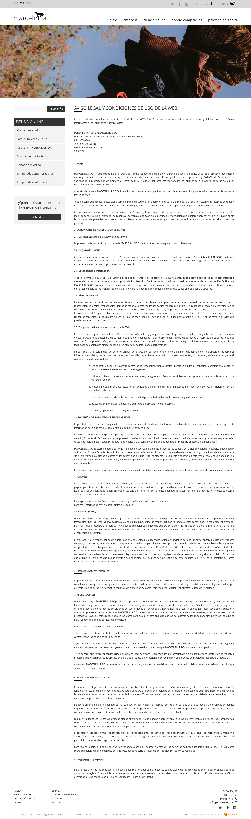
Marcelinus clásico (29, 130)
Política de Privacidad (97, 814)
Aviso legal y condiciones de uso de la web (60, 814)
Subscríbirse (39, 217)
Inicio (17, 790)
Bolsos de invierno (29, 165)
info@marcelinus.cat (221, 802)
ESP (22, 3)
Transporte (119, 814)
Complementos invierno (32, 156)
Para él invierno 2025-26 (32, 139)
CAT (16, 3)
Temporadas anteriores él (33, 182)
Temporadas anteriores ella (35, 173)
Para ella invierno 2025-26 (34, 147)
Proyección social (25, 798)
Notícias (57, 798)
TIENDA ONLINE (22, 794)
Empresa (57, 790)
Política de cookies (24, 814)
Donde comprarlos (64, 794)
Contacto (20, 802)
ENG (28, 3)
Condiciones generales (140, 814)
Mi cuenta (204, 4)
